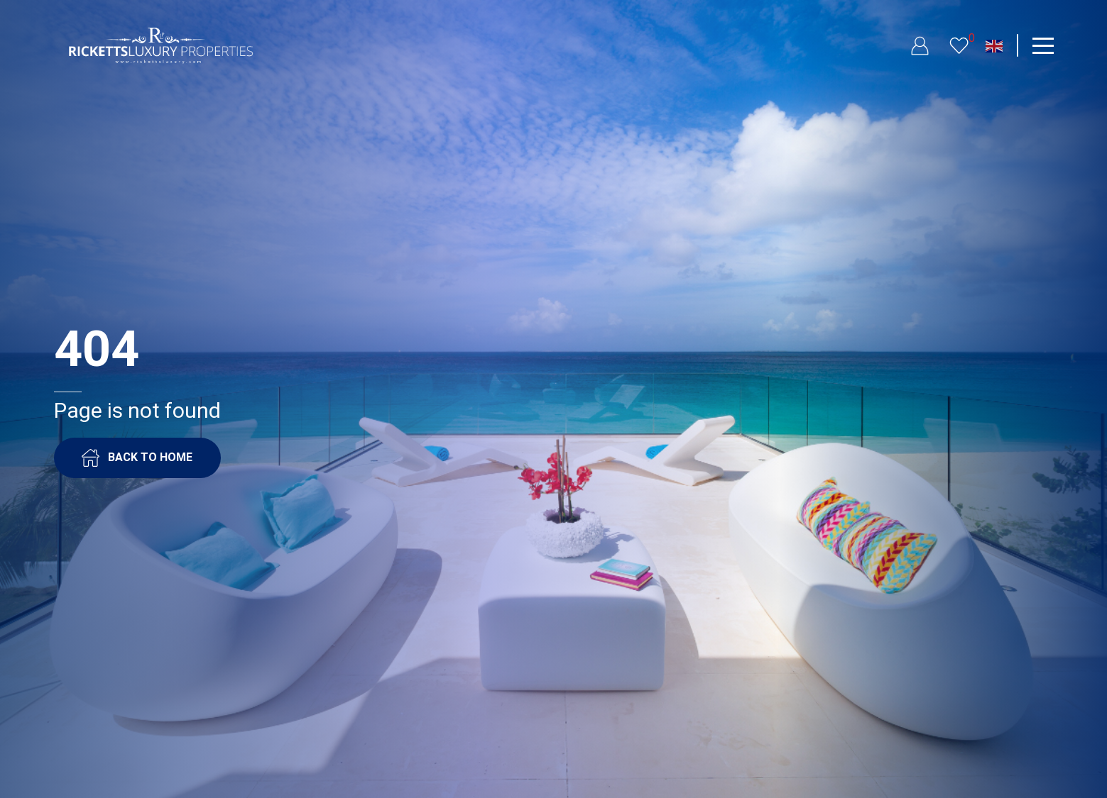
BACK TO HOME (137, 458)
